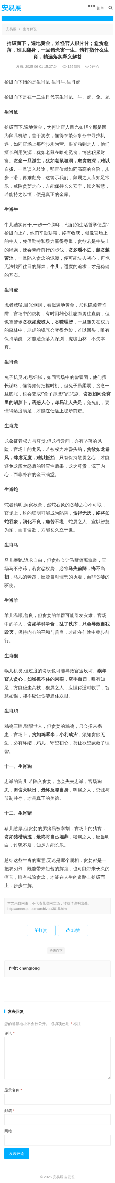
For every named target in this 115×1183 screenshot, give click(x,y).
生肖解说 (30, 29)
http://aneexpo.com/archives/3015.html (37, 909)
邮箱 (9, 1111)
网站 (8, 1131)
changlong (29, 968)
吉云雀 (69, 1177)
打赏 (41, 930)
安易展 (11, 8)
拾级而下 (56, 950)
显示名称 (13, 1090)
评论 (9, 1033)
